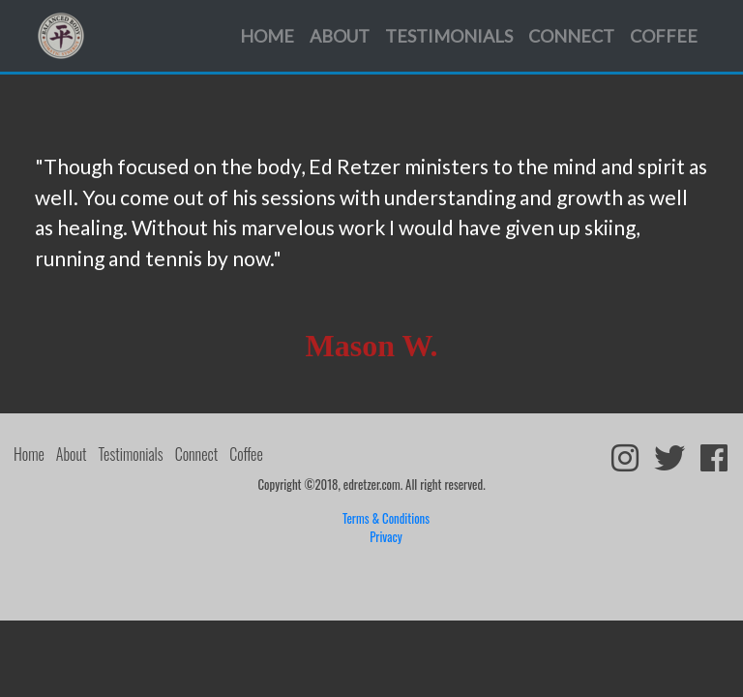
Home (267, 35)
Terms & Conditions (386, 518)
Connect (571, 35)
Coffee (664, 35)
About (340, 35)
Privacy (385, 537)
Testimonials (449, 35)
